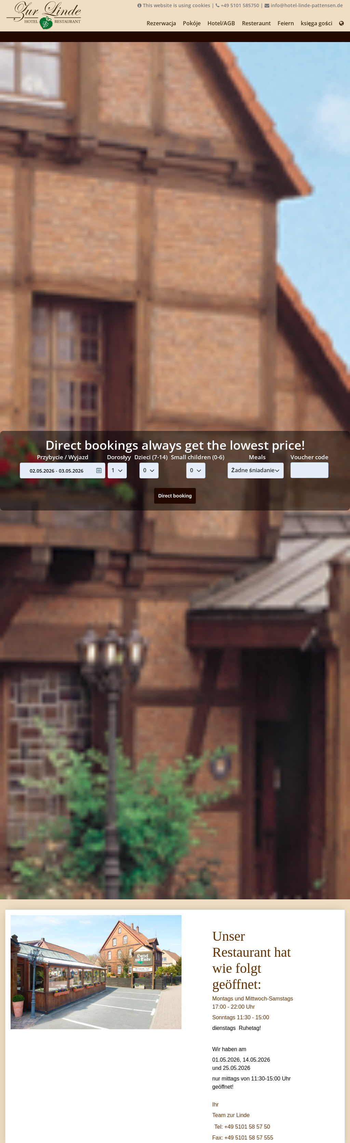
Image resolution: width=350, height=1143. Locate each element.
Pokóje (192, 23)
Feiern (286, 23)
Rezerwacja (161, 23)
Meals (257, 457)
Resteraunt (256, 23)
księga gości (316, 23)
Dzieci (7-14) (150, 457)
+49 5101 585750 (237, 5)
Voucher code (309, 457)
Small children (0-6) (197, 457)
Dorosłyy (119, 457)
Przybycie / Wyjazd (63, 457)
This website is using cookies (173, 5)
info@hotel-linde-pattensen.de (304, 5)
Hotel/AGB (221, 23)
